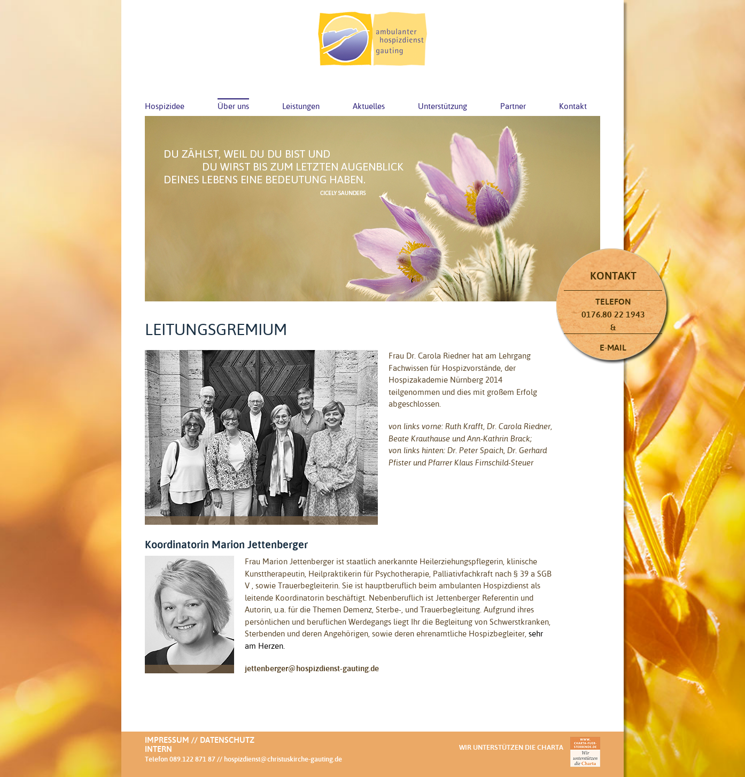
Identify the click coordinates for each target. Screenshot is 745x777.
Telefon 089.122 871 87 (180, 759)
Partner (513, 106)
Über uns (233, 106)
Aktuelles (369, 106)
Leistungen (301, 106)
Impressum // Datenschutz (199, 740)
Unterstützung (442, 106)
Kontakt (573, 106)
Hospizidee (164, 106)
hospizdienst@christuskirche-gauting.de (283, 759)
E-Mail (613, 347)
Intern (158, 749)
